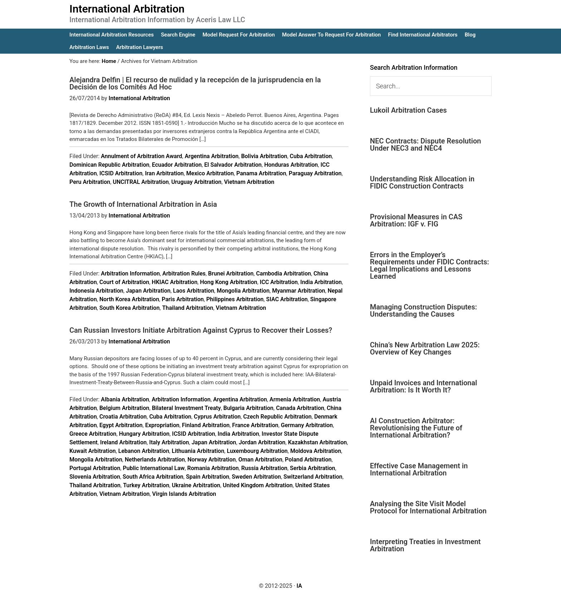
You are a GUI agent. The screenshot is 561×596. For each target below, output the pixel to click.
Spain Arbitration (207, 476)
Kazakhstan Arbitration (317, 442)
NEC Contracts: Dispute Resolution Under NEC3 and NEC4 (425, 144)
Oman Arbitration (260, 459)
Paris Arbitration (183, 299)
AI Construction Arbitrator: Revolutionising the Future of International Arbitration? (416, 427)
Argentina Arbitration (212, 156)
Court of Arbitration (124, 282)
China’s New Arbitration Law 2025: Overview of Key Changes (425, 348)
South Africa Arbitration (153, 476)
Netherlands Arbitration (155, 459)
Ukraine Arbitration (196, 485)
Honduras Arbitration (291, 164)
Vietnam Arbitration (249, 182)
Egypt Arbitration (121, 425)
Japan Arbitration (148, 290)
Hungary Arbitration (144, 433)
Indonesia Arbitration (96, 290)
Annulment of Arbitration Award (141, 156)
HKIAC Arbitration (174, 282)
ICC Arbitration (279, 282)
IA (299, 585)
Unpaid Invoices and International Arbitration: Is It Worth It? (423, 386)
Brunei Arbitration (231, 273)
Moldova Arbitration (315, 451)
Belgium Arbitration (124, 408)
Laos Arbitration (193, 290)
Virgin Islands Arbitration (184, 493)
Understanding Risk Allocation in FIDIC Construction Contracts (422, 182)
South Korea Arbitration (129, 307)
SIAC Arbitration (287, 299)
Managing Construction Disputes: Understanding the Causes (423, 310)
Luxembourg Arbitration (257, 451)
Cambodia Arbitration (283, 273)
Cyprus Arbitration (217, 416)
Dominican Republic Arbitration (109, 164)
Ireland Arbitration (123, 442)
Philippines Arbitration (235, 299)
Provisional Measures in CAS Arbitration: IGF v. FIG (416, 220)
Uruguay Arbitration (196, 182)
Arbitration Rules (184, 273)
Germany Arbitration (307, 425)
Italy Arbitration (169, 442)
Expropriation (162, 425)
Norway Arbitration (211, 459)
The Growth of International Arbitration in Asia (143, 204)
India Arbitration (321, 282)
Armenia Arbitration (294, 399)
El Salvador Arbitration (233, 164)
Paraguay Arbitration (315, 173)
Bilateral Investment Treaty (186, 408)
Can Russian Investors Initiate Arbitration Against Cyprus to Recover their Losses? (200, 330)
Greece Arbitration (92, 433)
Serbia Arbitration (312, 468)
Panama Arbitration (261, 173)
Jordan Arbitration (262, 442)
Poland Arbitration (308, 459)
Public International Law (154, 468)
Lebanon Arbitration (143, 451)
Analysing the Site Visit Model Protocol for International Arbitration (428, 507)
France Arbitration (255, 425)
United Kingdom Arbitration (258, 485)
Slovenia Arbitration (94, 476)
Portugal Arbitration (94, 468)
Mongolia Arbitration (243, 290)
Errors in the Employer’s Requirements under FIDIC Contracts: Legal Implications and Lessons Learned (429, 265)
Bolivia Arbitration (264, 156)
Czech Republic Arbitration (277, 416)
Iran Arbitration (164, 173)
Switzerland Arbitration (312, 476)
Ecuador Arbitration (177, 164)
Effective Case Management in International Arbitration (419, 469)
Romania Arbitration (213, 468)
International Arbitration (127, 9)
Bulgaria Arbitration (248, 408)
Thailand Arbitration (187, 307)
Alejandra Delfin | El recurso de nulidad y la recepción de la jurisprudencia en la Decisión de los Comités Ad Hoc (195, 83)
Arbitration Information (130, 273)
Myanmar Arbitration (298, 290)
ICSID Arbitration (120, 173)
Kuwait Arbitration (92, 451)
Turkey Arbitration (146, 485)
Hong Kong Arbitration (228, 282)
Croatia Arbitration (123, 416)
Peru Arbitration (89, 182)
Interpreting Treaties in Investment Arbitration (425, 545)
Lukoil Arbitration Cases (408, 110)
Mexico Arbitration (210, 173)
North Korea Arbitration (129, 299)
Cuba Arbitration (311, 156)
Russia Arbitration (264, 468)
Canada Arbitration (300, 408)
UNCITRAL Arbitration (141, 182)
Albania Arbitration (125, 399)
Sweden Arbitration (256, 476)
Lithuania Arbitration (198, 451)
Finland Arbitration (206, 425)
